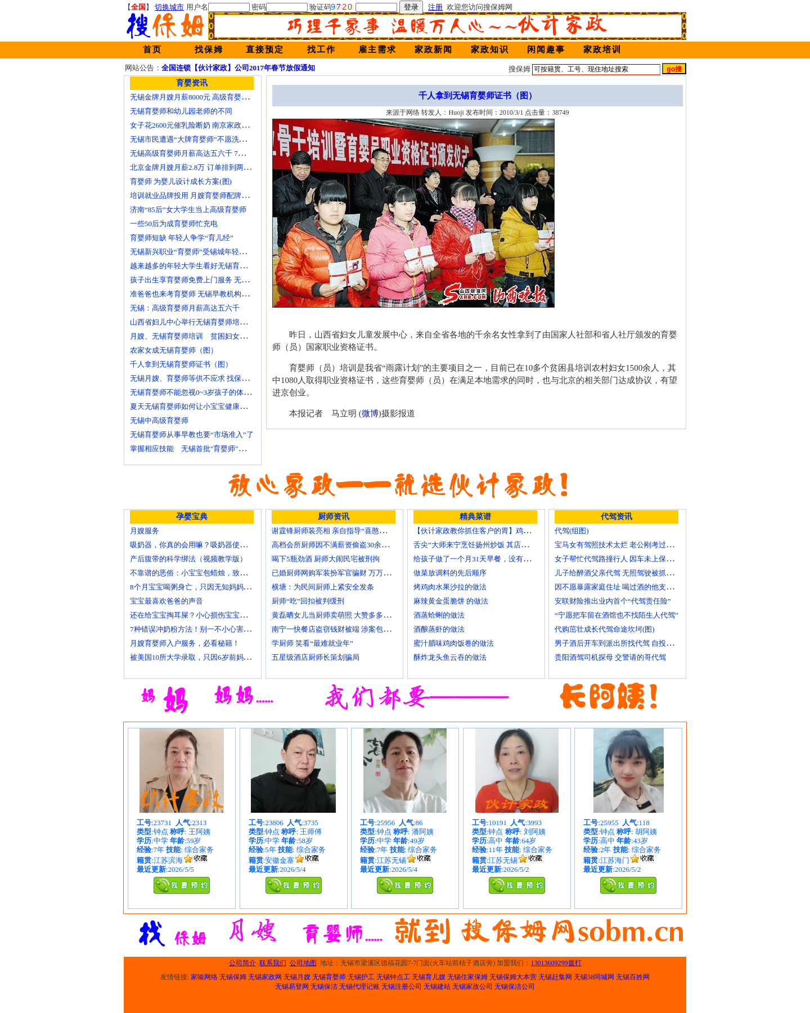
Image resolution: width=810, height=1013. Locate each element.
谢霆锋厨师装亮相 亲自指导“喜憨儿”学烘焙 (342, 530)
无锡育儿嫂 (429, 977)
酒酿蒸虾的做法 (439, 629)
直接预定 (265, 49)
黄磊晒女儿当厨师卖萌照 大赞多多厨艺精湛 (342, 615)
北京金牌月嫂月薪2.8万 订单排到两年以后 (198, 167)
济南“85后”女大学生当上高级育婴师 (188, 209)
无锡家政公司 (472, 987)
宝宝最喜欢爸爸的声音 (166, 601)
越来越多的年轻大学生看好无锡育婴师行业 (199, 266)
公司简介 (242, 963)
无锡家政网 (265, 977)
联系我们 (272, 963)
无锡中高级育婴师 (159, 420)
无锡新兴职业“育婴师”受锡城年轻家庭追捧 (199, 251)
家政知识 (490, 49)
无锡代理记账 (359, 987)
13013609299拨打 (556, 963)
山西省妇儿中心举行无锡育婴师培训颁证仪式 (203, 322)
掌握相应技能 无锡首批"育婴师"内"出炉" (198, 448)
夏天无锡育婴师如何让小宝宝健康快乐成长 (199, 406)
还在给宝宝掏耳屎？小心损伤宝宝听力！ (196, 615)
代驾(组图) (572, 530)
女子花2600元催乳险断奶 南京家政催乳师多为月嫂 (211, 125)
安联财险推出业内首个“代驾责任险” (613, 601)
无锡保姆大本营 (513, 977)
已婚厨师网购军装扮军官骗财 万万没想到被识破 (349, 573)
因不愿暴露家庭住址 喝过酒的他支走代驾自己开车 (636, 587)
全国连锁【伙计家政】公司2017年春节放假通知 (238, 68)
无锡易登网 (292, 987)
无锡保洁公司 (514, 987)
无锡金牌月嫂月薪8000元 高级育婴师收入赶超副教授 (215, 97)
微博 (370, 413)
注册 (435, 7)
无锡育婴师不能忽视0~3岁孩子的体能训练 (198, 392)
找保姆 (209, 49)
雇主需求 (377, 49)
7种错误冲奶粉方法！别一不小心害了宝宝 (198, 629)
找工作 (321, 49)
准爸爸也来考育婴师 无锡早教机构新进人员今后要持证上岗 (226, 294)
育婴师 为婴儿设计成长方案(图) (181, 181)
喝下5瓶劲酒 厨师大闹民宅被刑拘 (326, 559)
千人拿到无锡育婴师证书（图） (181, 364)
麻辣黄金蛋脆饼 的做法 (450, 601)
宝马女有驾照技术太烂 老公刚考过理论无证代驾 (632, 545)
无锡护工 (361, 977)
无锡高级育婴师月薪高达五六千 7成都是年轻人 (206, 153)
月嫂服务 (144, 530)
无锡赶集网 (555, 977)
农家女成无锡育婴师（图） (174, 350)
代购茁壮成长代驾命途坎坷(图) (605, 629)
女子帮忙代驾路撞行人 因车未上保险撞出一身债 (632, 559)
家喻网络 (204, 977)
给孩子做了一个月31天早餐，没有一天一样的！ (490, 559)
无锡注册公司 (401, 987)
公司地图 (303, 963)
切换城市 (169, 7)
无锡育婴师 (329, 977)
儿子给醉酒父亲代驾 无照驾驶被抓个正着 (621, 573)
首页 (152, 49)
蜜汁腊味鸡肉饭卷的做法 (453, 643)
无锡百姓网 (633, 977)
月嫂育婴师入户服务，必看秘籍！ (185, 643)
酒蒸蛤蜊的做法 (439, 615)
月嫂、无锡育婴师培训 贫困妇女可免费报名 (203, 336)
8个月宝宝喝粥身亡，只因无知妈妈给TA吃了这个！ (213, 587)
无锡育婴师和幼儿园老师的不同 (181, 111)
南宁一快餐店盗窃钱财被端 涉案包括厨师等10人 (349, 629)
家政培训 (602, 49)
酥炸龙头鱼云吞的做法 (450, 657)
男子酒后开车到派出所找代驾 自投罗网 (618, 643)
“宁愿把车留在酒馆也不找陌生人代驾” (616, 615)
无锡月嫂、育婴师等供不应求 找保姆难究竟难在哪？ (215, 378)
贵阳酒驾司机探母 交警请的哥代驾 (610, 657)
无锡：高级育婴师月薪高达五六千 (185, 308)
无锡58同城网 (594, 977)
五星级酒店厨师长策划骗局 (315, 657)
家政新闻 (434, 49)
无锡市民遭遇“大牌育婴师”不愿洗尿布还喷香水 (206, 139)
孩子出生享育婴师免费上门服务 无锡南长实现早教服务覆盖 (226, 280)
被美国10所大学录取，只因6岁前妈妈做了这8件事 (210, 657)
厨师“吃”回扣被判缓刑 (308, 601)
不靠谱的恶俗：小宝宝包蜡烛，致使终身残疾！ (207, 573)
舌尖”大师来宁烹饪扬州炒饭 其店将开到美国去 (489, 545)
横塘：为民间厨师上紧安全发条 (323, 587)
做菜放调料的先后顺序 (450, 573)
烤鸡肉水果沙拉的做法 (450, 587)
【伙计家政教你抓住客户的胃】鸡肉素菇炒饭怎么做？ (501, 530)
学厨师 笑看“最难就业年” (312, 643)
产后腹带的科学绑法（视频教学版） (188, 559)
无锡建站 (437, 987)
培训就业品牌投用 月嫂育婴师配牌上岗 (193, 195)
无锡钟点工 (393, 977)
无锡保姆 (232, 977)
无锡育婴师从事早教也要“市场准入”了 (192, 434)
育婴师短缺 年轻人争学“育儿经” (181, 237)
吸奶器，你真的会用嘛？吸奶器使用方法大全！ (207, 545)
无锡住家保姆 (467, 977)
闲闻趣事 (546, 49)
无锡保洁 (324, 987)
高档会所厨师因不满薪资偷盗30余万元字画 (341, 545)
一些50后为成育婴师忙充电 (174, 223)
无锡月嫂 (297, 977)
